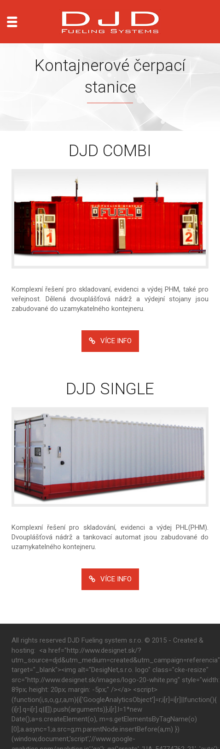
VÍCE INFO (110, 341)
